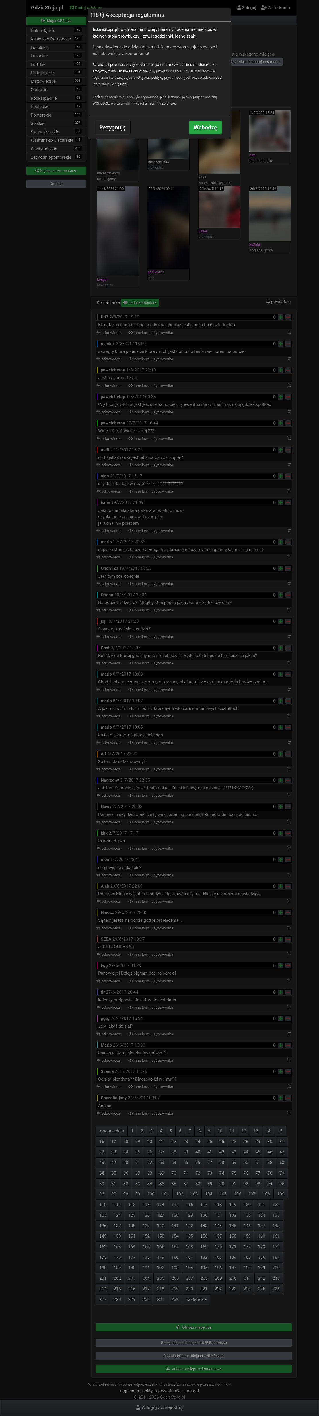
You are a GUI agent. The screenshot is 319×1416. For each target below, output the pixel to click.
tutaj (139, 78)
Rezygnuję (113, 127)
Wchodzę (205, 127)
